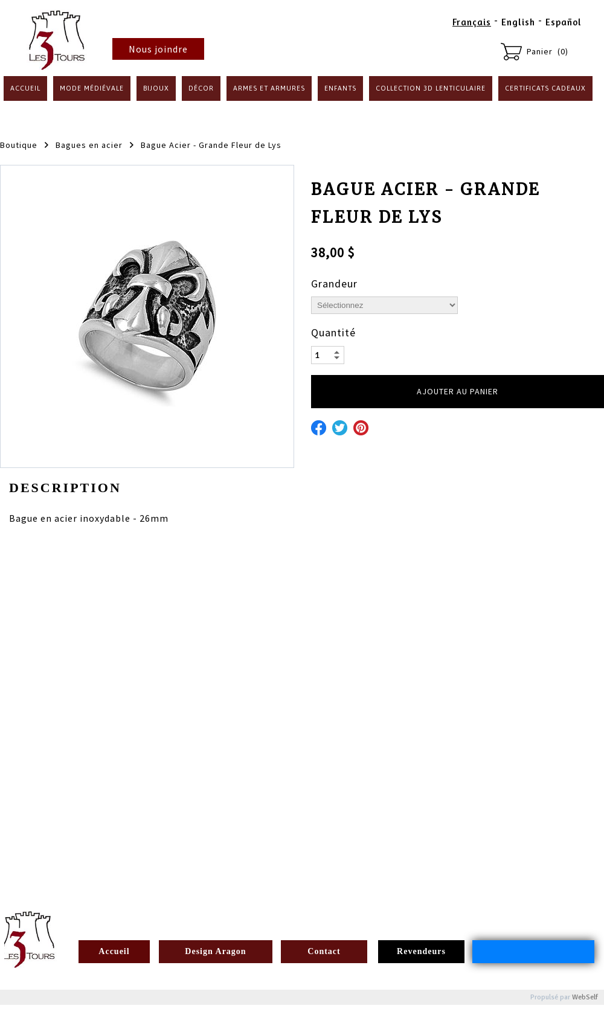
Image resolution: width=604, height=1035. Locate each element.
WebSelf (585, 997)
